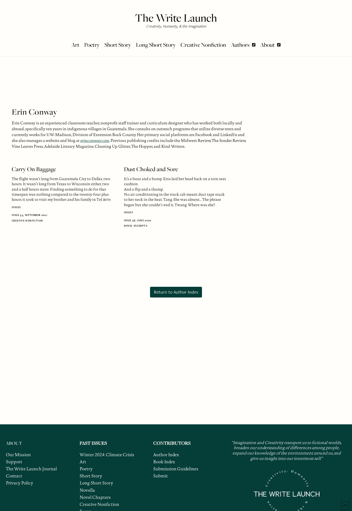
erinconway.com (94, 140)
